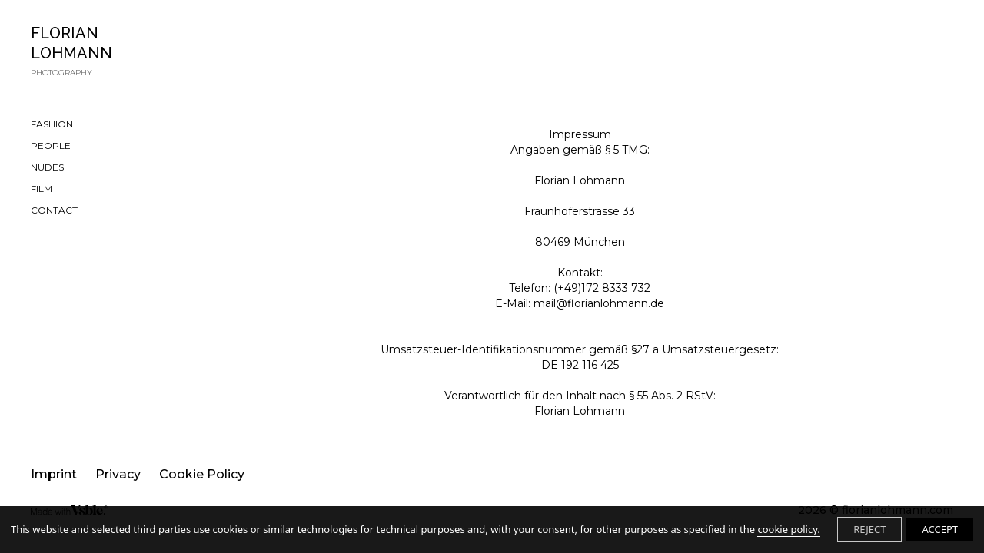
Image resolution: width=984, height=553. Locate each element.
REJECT (869, 529)
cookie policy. (788, 529)
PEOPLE (51, 145)
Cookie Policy (201, 474)
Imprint (54, 474)
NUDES (47, 167)
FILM (41, 188)
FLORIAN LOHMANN (107, 51)
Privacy (118, 474)
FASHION (52, 124)
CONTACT (54, 210)
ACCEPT (940, 529)
